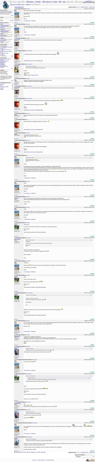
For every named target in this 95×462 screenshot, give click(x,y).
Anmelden (88, 1)
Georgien (3, 55)
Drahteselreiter (2, 62)
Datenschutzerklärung (41, 460)
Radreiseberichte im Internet (6, 49)
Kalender (38, 1)
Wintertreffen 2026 (4, 53)
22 (85, 7)
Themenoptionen (19, 7)
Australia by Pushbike (4, 66)
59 (90, 7)
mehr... (12, 68)
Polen (2, 48)
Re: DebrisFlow (29, 86)
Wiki (64, 1)
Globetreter (2, 67)
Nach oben (16, 22)
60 (91, 7)
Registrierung (30, 1)
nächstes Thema (41, 452)
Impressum (34, 460)
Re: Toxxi (27, 113)
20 (82, 7)
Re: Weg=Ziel (34, 359)
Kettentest (33, 20)
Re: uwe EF (28, 237)
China (2, 50)
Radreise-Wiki (35, 75)
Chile (2, 54)
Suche (54, 1)
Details (12, 15)
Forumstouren (3, 47)
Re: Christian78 (29, 50)
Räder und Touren (31, 60)
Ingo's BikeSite (2, 65)
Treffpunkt (28, 4)
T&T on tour (2, 60)
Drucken (92, 22)
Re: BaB (27, 8)
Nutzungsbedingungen (50, 460)
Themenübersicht (31, 452)
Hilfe (60, 1)
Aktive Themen (46, 1)
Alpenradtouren (3, 61)
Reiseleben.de (2, 64)
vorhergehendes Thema (20, 452)
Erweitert (11, 20)
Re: (27, 119)
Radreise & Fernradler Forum (17, 4)
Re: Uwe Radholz (29, 292)
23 (87, 7)
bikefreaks (2, 63)
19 (81, 7)
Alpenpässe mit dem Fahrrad (5, 59)
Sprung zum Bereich (80, 454)
